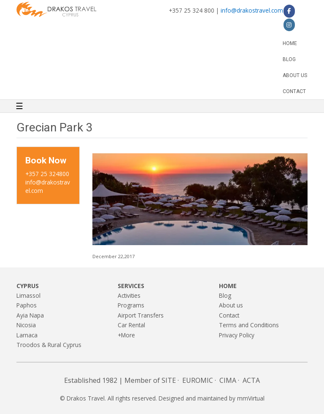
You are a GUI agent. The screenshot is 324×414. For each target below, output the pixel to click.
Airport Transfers (141, 315)
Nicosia (26, 325)
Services (131, 286)
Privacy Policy (236, 335)
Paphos (26, 305)
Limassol (28, 295)
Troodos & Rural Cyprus (48, 345)
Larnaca (27, 335)
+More (126, 335)
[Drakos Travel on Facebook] (289, 11)
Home (290, 43)
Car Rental (131, 325)
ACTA (251, 380)
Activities (129, 295)
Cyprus (27, 286)
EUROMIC (197, 380)
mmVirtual (251, 398)
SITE (169, 380)
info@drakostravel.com (252, 10)
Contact (294, 91)
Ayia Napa (30, 315)
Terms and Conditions (249, 325)
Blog (289, 59)
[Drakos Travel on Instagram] (289, 25)
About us (295, 75)
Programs (131, 305)
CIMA (227, 380)
